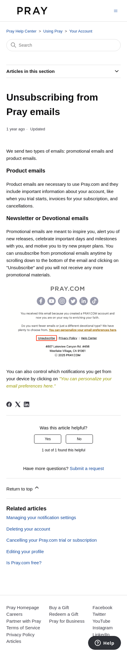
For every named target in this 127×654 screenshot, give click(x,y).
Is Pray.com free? (23, 562)
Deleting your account (28, 528)
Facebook (103, 607)
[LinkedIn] (26, 404)
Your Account (80, 31)
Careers (14, 614)
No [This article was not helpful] (79, 439)
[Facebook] (9, 404)
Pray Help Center (21, 31)
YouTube (101, 621)
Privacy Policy (20, 634)
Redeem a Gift (63, 614)
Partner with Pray (23, 621)
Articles (13, 641)
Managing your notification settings (41, 517)
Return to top (23, 487)
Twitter (99, 614)
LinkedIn (101, 634)
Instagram (103, 627)
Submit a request (87, 468)
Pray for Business (67, 621)
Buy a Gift (59, 607)
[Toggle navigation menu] (116, 10)
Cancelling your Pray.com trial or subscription (51, 540)
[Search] (63, 45)
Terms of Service (23, 627)
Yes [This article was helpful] (48, 439)
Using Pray (53, 31)
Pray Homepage (22, 607)
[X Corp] (18, 404)
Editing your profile (25, 551)
